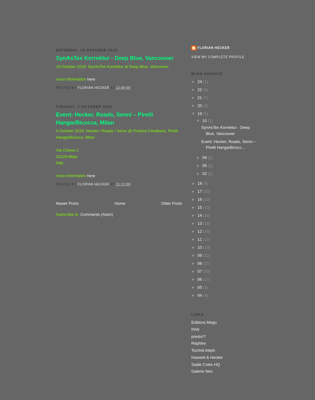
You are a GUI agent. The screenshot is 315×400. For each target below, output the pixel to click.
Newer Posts (67, 203)
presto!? (198, 336)
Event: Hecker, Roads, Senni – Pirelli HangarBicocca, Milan (104, 118)
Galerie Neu (202, 371)
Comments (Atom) (97, 214)
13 (200, 223)
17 (200, 191)
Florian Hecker (158, 25)
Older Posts (171, 203)
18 (200, 183)
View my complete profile (218, 57)
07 (200, 271)
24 (200, 81)
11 (200, 239)
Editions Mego (204, 322)
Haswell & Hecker (207, 357)
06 (200, 279)
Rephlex (198, 343)
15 (200, 207)
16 (200, 199)
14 (200, 215)
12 (200, 231)
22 (200, 89)
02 (205, 173)
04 (200, 295)
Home (120, 203)
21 (200, 97)
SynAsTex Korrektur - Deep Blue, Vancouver (114, 58)
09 (205, 157)
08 (200, 263)
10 (205, 120)
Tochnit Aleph (203, 350)
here (91, 79)
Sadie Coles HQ (205, 364)
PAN (195, 329)
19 (200, 113)
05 (205, 165)
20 (200, 105)
